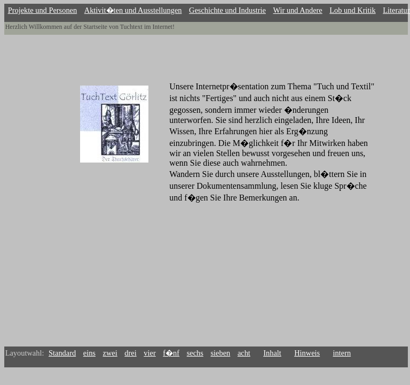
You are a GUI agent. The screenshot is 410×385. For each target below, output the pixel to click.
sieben (221, 353)
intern (342, 353)
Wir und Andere (297, 10)
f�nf (171, 353)
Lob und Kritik (352, 10)
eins (89, 353)
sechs (195, 353)
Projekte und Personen (42, 10)
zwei (110, 353)
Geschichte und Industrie (227, 10)
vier (149, 353)
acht (244, 353)
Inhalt (272, 353)
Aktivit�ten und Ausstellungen (133, 10)
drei (130, 353)
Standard (62, 353)
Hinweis (307, 353)
